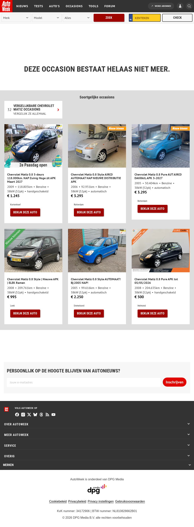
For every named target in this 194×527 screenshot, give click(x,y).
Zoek (109, 17)
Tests (38, 6)
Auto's (54, 6)
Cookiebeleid (58, 501)
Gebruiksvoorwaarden (130, 501)
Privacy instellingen (101, 501)
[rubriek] (77, 18)
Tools (93, 6)
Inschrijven (174, 382)
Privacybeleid (77, 501)
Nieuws (22, 6)
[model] (47, 18)
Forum (109, 6)
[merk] (16, 18)
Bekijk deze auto (25, 212)
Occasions (74, 6)
